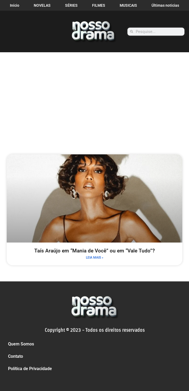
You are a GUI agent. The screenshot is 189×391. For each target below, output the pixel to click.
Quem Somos (21, 344)
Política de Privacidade (30, 368)
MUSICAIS (128, 5)
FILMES (98, 5)
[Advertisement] (94, 92)
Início (14, 5)
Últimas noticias (165, 5)
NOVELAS (42, 5)
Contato (15, 356)
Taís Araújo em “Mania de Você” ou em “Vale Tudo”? (94, 251)
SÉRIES (71, 5)
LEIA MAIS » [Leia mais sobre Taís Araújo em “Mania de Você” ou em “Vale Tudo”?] (94, 257)
